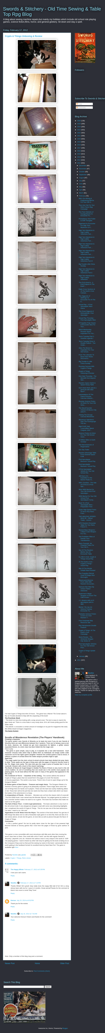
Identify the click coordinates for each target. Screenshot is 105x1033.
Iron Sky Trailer (84, 450)
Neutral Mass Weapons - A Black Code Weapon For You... (87, 532)
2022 (79, 133)
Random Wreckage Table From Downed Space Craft (87, 454)
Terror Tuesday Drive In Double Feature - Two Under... (87, 343)
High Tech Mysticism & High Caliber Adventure (86, 277)
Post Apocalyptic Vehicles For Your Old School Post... (87, 645)
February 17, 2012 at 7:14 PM (30, 883)
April (81, 190)
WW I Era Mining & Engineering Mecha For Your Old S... (86, 200)
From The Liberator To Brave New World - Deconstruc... (86, 356)
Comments (81, 107)
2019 (79, 142)
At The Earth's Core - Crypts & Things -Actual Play (86, 563)
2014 (79, 157)
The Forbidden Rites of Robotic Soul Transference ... (86, 538)
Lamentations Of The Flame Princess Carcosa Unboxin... (86, 396)
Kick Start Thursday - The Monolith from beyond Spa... (87, 378)
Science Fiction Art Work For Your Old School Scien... (87, 435)
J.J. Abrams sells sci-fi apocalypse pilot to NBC (86, 602)
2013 (79, 160)
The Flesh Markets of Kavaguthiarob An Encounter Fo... (86, 214)
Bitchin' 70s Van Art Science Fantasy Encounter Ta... (85, 609)
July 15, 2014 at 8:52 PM (25, 900)
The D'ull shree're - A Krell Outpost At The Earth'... (86, 284)
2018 (79, 145)
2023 (79, 130)
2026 (79, 121)
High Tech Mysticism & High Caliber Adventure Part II (86, 271)
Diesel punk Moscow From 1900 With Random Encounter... (87, 582)
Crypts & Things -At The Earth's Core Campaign (87, 632)
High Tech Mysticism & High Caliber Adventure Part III (86, 259)
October (82, 172)
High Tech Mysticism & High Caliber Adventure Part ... (86, 232)
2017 (79, 148)
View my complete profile (83, 695)
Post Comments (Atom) (42, 971)
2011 (79, 660)
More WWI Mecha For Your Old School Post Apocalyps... (87, 491)
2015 (79, 154)
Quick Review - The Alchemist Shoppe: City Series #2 (86, 639)
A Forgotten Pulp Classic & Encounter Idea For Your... (87, 325)
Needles (14, 883)
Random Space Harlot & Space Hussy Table (87, 384)
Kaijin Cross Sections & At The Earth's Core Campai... (87, 291)
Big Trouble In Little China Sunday (85, 362)
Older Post (64, 963)
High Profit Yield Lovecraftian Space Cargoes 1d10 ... (86, 428)
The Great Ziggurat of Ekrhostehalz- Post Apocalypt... (86, 313)
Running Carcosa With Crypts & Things (86, 367)
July (80, 181)
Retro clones (26, 858)
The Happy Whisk (17, 869)
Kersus (13, 900)
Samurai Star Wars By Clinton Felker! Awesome (86, 588)
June (81, 184)
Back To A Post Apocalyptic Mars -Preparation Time (86, 505)
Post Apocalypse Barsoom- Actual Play (87, 460)
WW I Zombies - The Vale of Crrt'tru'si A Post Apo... (87, 484)
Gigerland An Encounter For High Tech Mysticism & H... (87, 225)
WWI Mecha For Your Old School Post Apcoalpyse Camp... (87, 498)
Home (37, 963)
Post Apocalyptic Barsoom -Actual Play (87, 465)
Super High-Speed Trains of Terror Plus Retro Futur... (87, 511)
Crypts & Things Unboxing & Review (86, 372)
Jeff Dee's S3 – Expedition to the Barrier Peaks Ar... (86, 478)
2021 (79, 136)
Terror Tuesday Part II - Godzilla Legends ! (87, 337)
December (83, 165)
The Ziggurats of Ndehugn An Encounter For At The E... (87, 298)
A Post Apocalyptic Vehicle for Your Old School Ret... (86, 471)
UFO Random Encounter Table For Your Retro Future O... (87, 525)
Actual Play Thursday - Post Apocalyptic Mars (87, 319)
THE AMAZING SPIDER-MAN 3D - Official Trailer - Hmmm (87, 518)
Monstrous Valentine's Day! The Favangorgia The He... (87, 421)
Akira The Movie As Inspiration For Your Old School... (86, 350)
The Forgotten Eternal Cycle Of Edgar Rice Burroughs (87, 575)
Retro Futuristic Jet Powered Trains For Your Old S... (86, 545)
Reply (13, 876)
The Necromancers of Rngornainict (86, 446)
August (81, 178)
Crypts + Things (15, 858)
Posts (79, 104)
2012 (79, 163)
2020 (79, 139)
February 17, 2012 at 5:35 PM (34, 869)
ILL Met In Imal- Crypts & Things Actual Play (87, 558)
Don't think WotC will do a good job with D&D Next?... (87, 389)
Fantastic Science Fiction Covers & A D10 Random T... (87, 616)
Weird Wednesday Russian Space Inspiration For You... (87, 331)
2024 (79, 127)
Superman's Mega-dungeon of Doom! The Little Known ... (87, 595)
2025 (79, 124)
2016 (79, 151)
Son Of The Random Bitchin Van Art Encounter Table (86, 552)
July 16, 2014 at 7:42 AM (28, 914)
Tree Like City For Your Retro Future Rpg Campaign (86, 207)
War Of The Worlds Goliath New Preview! (87, 569)
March (81, 193)
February (82, 196)
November (83, 169)
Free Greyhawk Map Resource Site (86, 621)
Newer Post (10, 963)
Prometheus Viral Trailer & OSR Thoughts (87, 220)
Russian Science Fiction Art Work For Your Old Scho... (87, 403)
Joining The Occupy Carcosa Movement (86, 416)
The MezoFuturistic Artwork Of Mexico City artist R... (87, 410)
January (82, 656)
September (83, 175)
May (81, 187)
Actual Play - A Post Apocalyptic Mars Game (85, 306)
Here (16, 847)
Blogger (65, 1028)
